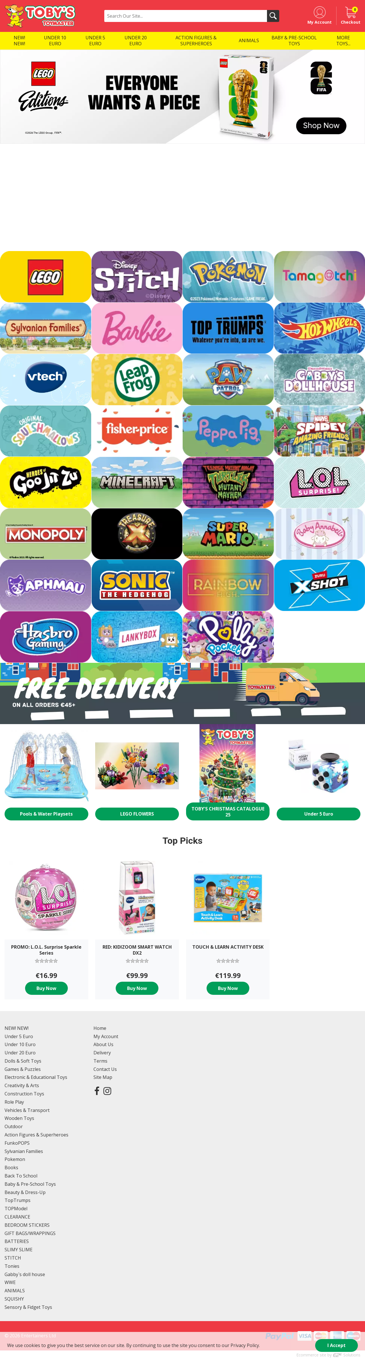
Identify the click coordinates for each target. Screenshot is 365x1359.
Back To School (21, 1176)
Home (99, 1028)
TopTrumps (17, 1200)
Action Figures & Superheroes (36, 1135)
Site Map (102, 1077)
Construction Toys (24, 1094)
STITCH (13, 1258)
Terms (100, 1061)
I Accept (336, 1345)
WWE (10, 1282)
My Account (105, 1036)
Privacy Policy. (245, 1345)
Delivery (102, 1053)
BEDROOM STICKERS (27, 1225)
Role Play (14, 1102)
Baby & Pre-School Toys (30, 1184)
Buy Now (46, 988)
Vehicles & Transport (27, 1110)
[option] (182, 97)
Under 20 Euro (20, 1053)
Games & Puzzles (23, 1069)
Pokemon (15, 1159)
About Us (103, 1044)
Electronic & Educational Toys (36, 1077)
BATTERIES (17, 1241)
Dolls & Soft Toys (23, 1061)
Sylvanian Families (24, 1151)
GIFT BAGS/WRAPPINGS (30, 1233)
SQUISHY (14, 1299)
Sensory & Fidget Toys (28, 1307)
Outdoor (14, 1126)
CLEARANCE (17, 1217)
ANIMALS (15, 1290)
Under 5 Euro (19, 1036)
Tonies (12, 1266)
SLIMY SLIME (18, 1249)
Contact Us (105, 1069)
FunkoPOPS (17, 1143)
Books (11, 1167)
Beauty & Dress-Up (25, 1192)
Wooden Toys (19, 1118)
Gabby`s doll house (25, 1274)
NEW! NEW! (16, 1028)
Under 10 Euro (20, 1044)
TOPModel (16, 1208)
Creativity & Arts (22, 1085)
